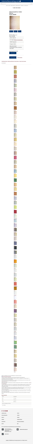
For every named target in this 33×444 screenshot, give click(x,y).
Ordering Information (4, 381)
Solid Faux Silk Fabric (11, 61)
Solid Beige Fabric (4, 61)
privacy (3, 423)
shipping (3, 419)
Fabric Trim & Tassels (22, 61)
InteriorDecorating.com (11, 1)
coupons (18, 415)
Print (15, 31)
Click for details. (19, 57)
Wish (11, 31)
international (3, 421)
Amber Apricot (26, 5)
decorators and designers (20, 421)
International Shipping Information (6, 376)
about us (3, 417)
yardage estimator (19, 419)
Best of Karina (16, 61)
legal (17, 423)
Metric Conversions (18, 39)
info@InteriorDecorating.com (24, 429)
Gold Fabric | (22, 5)
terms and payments (4, 415)
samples (18, 417)
